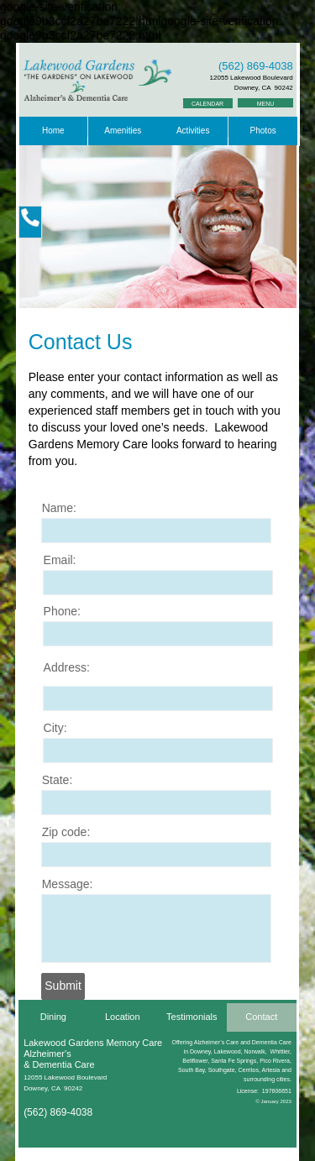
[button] (30, 222)
